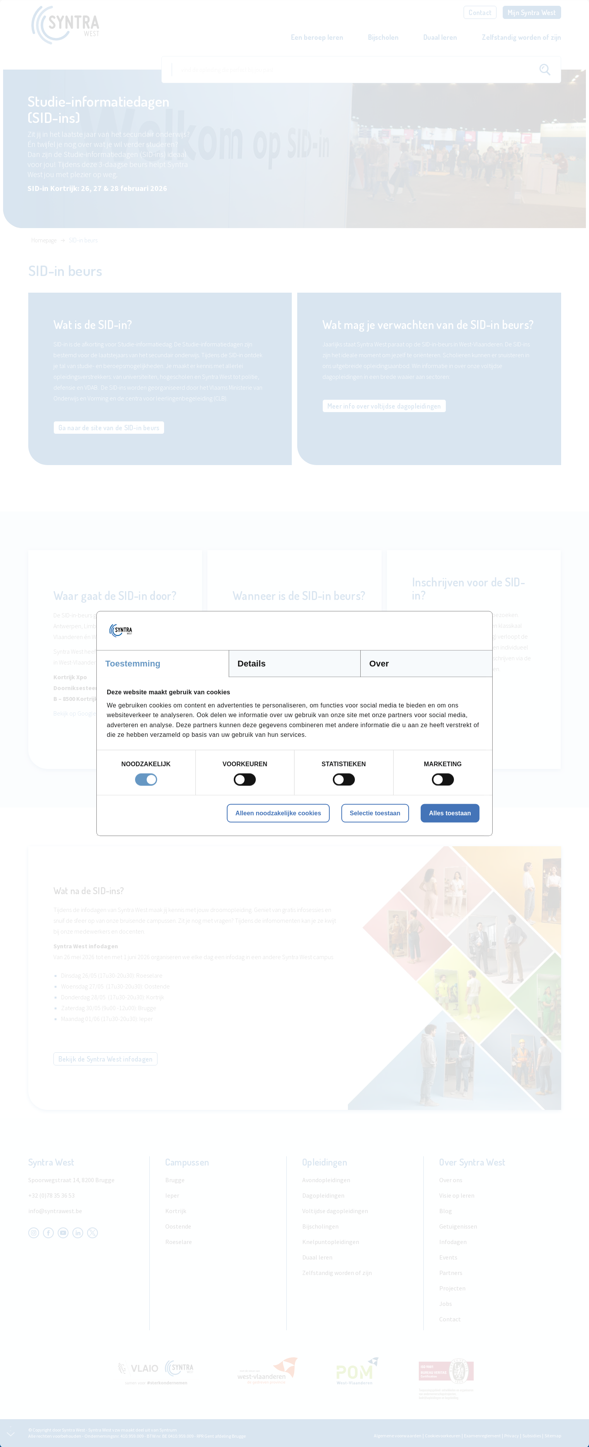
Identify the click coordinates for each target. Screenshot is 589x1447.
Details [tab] (252, 663)
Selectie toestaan (375, 813)
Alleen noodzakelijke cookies (278, 813)
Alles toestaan (450, 813)
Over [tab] (379, 663)
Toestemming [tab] (133, 663)
